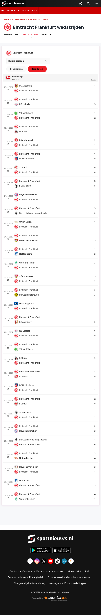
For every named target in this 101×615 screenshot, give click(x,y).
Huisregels (55, 583)
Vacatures (42, 571)
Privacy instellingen (75, 583)
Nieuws (8, 34)
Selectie (46, 34)
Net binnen (8, 10)
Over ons (27, 571)
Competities (18, 19)
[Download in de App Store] (61, 550)
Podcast (23, 10)
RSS (87, 571)
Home (6, 19)
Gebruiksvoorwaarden (78, 577)
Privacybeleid (36, 577)
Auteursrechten (17, 577)
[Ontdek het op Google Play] (40, 550)
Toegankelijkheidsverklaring (29, 583)
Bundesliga (34, 19)
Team (45, 19)
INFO (17, 34)
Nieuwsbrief (74, 571)
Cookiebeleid (55, 577)
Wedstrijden (30, 34)
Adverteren (57, 571)
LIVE (34, 10)
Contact (14, 571)
